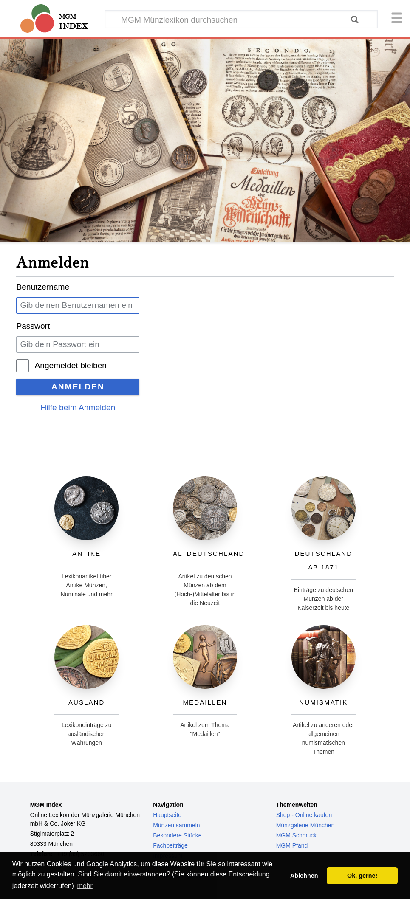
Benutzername (42, 286)
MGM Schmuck (296, 835)
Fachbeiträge (170, 845)
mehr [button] (84, 885)
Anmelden (78, 386)
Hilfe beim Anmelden (77, 407)
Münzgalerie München (305, 825)
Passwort (33, 325)
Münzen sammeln (176, 825)
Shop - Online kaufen (304, 815)
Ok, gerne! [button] (362, 875)
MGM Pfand (292, 845)
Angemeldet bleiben (70, 365)
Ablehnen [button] (304, 875)
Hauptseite (167, 815)
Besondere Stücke (177, 835)
